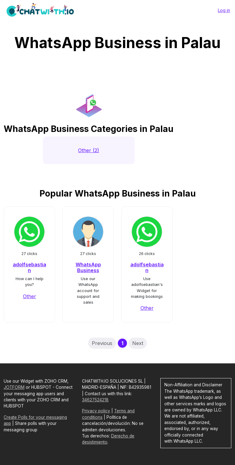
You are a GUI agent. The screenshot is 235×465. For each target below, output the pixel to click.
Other (29, 296)
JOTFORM (14, 387)
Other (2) (88, 150)
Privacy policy (96, 410)
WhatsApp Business (88, 267)
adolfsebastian (29, 267)
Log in (224, 10)
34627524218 (95, 399)
